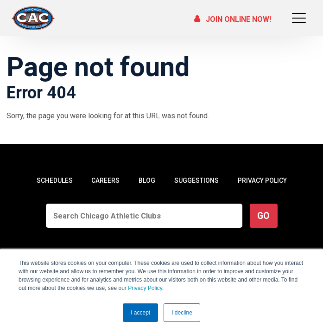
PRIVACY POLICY (262, 180)
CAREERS (105, 180)
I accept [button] (140, 312)
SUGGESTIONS (196, 180)
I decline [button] (181, 312)
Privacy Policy (145, 288)
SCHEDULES (55, 180)
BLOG (147, 180)
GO (263, 216)
